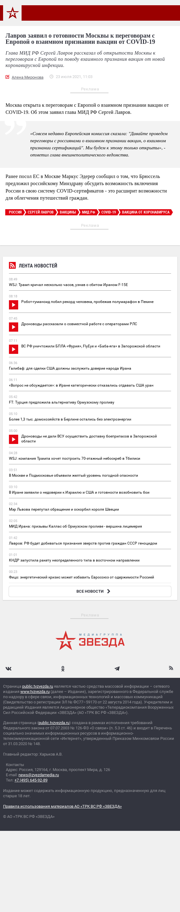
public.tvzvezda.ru (37, 686)
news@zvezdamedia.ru (38, 775)
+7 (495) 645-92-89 (30, 780)
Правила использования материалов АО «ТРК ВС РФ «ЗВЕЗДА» (62, 806)
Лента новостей (33, 266)
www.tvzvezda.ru (35, 691)
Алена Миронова (27, 77)
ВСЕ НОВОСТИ (94, 591)
